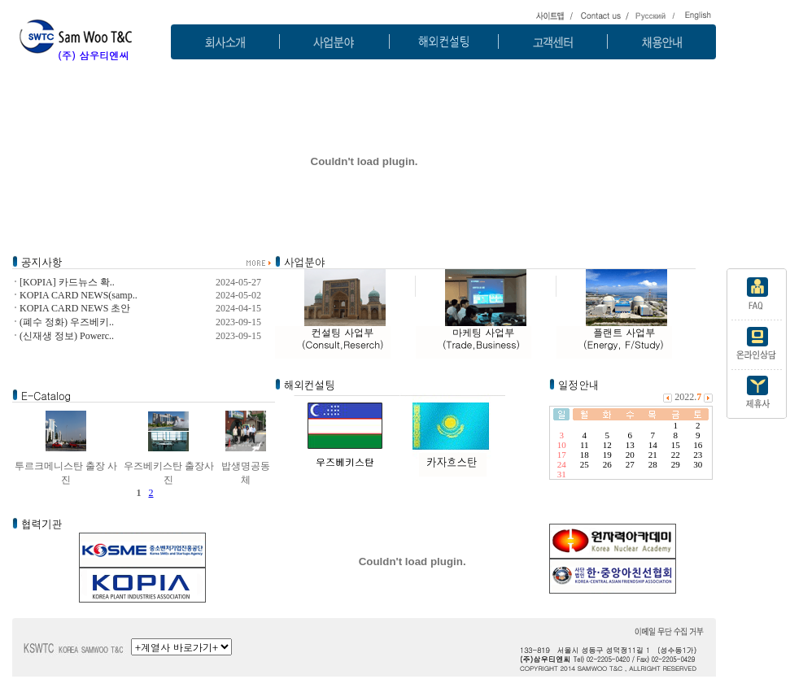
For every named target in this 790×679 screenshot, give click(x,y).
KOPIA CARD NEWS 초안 (75, 308)
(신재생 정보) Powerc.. (67, 336)
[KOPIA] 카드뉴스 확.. (67, 282)
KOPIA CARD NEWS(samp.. (78, 295)
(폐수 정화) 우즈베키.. (67, 322)
